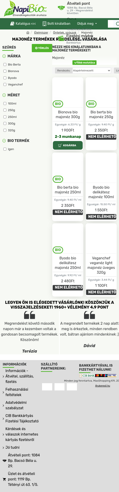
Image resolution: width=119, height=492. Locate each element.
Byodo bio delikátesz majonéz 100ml (101, 192)
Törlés (43, 48)
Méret (13, 95)
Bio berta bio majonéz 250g (101, 114)
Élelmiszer (41, 32)
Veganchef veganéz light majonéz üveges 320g (101, 265)
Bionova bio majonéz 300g (68, 114)
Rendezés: (63, 70)
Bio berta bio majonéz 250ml (68, 189)
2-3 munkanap (68, 136)
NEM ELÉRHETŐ (102, 136)
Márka (14, 56)
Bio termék (18, 141)
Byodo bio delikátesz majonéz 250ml (68, 263)
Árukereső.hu (102, 385)
